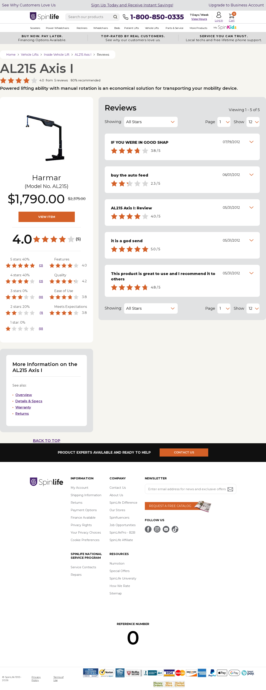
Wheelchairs (100, 27)
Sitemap (116, 593)
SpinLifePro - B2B (122, 532)
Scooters (35, 27)
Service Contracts (83, 567)
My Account (79, 488)
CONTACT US (184, 452)
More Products (198, 27)
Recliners (81, 27)
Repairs (76, 575)
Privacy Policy (36, 678)
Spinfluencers (119, 517)
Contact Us (118, 488)
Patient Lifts (131, 27)
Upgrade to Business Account (236, 5)
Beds (116, 27)
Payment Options (84, 510)
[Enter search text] (92, 17)
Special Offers (119, 571)
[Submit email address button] (231, 489)
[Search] (115, 17)
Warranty (23, 407)
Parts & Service (174, 27)
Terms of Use (58, 678)
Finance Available (83, 517)
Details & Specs (28, 401)
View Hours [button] (199, 19)
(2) (41, 265)
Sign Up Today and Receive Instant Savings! (132, 5)
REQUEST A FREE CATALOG (170, 506)
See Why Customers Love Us (29, 5)
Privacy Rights (81, 525)
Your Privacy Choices (86, 532)
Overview (23, 395)
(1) (41, 313)
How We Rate (120, 586)
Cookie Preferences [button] (85, 540)
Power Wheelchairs (57, 27)
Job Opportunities (122, 525)
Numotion (117, 563)
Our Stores (117, 510)
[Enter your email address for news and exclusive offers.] (190, 489)
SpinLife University (123, 578)
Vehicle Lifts (151, 27)
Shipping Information (86, 495)
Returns (22, 414)
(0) (41, 297)
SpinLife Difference (123, 503)
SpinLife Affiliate (121, 540)
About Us (116, 495)
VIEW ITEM (46, 217)
